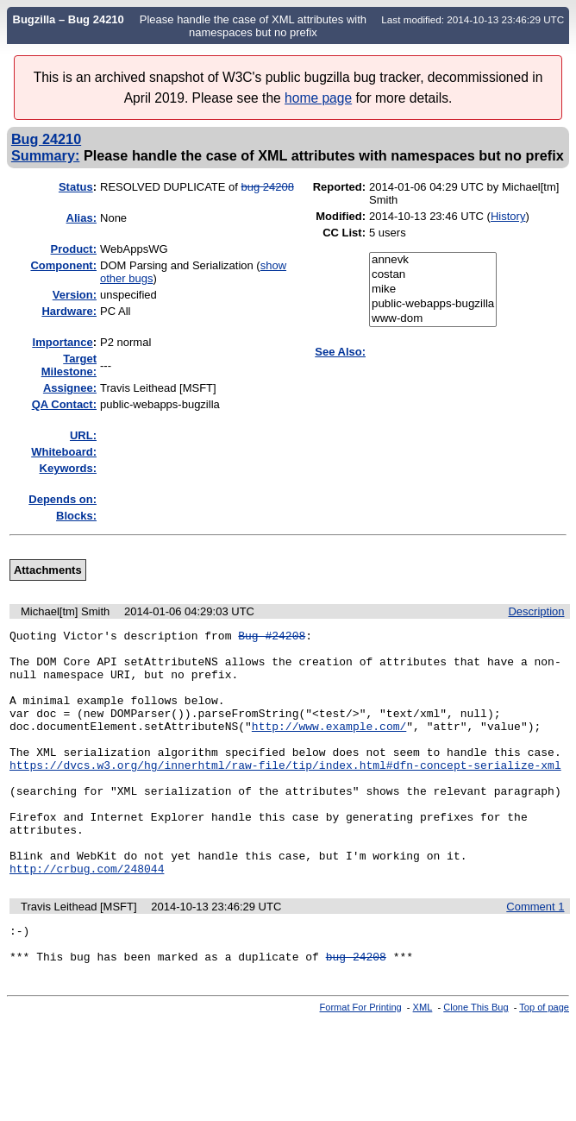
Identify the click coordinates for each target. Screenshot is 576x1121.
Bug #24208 (271, 638)
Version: (75, 294)
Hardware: (69, 311)
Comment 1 (535, 955)
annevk (433, 260)
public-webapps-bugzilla (433, 304)
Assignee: (70, 387)
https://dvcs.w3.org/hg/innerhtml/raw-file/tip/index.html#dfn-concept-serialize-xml (285, 793)
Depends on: (62, 499)
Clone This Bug (475, 1064)
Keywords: (68, 468)
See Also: (340, 351)
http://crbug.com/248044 (86, 917)
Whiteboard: (64, 451)
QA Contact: (64, 404)
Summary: (45, 155)
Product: (74, 248)
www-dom (433, 319)
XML (423, 1064)
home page (318, 98)
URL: (83, 435)
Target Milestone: (69, 365)
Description (536, 611)
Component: (63, 265)
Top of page (544, 1064)
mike (433, 289)
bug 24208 (267, 186)
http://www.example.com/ (329, 746)
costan (433, 275)
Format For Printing (361, 1064)
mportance (63, 342)
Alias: (81, 217)
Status (76, 186)
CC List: (344, 232)
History (508, 216)
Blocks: (76, 515)
